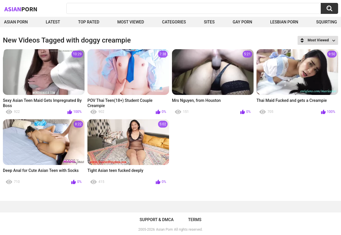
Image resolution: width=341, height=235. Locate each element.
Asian (20, 9)
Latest (53, 22)
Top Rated (88, 22)
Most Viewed (130, 22)
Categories (174, 22)
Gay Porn (242, 22)
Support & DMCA (156, 219)
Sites (209, 22)
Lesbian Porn (284, 22)
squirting (326, 22)
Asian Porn (16, 22)
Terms (194, 219)
